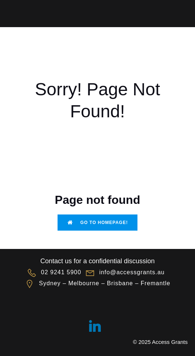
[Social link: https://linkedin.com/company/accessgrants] (97, 326)
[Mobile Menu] (181, 13)
